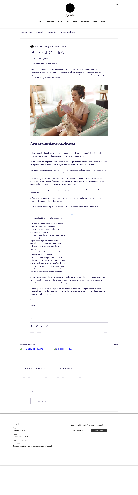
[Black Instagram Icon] (117, 4)
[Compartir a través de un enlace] (47, 326)
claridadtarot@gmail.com (20, 437)
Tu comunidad (52, 32)
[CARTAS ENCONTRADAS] (35, 356)
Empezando (39, 32)
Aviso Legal (16, 444)
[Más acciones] (106, 46)
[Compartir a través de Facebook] (31, 326)
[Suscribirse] (99, 430)
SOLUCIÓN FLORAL (65, 369)
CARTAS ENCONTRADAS (34, 369)
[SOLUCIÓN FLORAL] (69, 356)
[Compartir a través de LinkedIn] (42, 326)
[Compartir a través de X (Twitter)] (37, 326)
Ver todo (115, 344)
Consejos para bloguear (68, 32)
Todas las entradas (26, 32)
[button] (103, 21)
